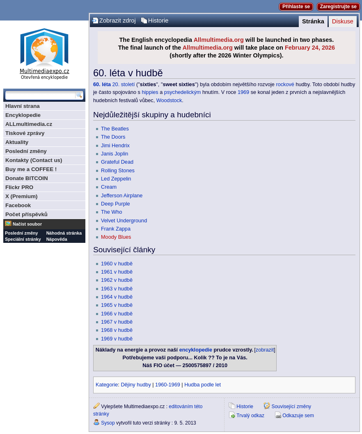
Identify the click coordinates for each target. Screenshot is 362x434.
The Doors (113, 137)
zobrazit (265, 350)
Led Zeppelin (116, 179)
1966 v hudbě (117, 314)
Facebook (18, 205)
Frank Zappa (116, 229)
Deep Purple (115, 204)
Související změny (291, 406)
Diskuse (342, 21)
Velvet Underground (124, 221)
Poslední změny (26, 151)
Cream (109, 187)
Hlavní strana (22, 106)
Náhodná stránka (64, 233)
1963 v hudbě (117, 289)
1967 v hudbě (117, 322)
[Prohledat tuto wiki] (40, 95)
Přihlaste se (296, 6)
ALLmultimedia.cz (28, 124)
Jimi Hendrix (115, 145)
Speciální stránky (23, 239)
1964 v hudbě (117, 297)
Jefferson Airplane (121, 196)
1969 (243, 92)
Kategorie (107, 385)
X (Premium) (21, 196)
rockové (285, 84)
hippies (150, 92)
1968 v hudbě (117, 330)
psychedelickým (182, 92)
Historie (158, 20)
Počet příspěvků (26, 214)
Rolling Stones (118, 171)
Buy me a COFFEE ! (31, 169)
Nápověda (56, 239)
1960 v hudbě (117, 264)
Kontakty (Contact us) (33, 160)
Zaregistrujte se (338, 6)
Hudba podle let (202, 385)
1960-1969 (167, 385)
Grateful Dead (117, 162)
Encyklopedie (23, 115)
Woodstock (169, 100)
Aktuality (16, 142)
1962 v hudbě (117, 280)
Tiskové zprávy (24, 133)
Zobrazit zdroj (117, 20)
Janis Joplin (114, 154)
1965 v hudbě (117, 305)
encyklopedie (195, 350)
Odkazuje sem (298, 415)
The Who (111, 212)
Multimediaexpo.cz (44, 53)
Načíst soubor (27, 224)
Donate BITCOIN (26, 178)
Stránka (313, 21)
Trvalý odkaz (250, 415)
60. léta (102, 84)
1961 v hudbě (117, 272)
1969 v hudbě (117, 339)
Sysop (108, 423)
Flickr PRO (19, 187)
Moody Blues (116, 237)
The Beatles (115, 129)
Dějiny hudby (136, 385)
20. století (123, 84)
